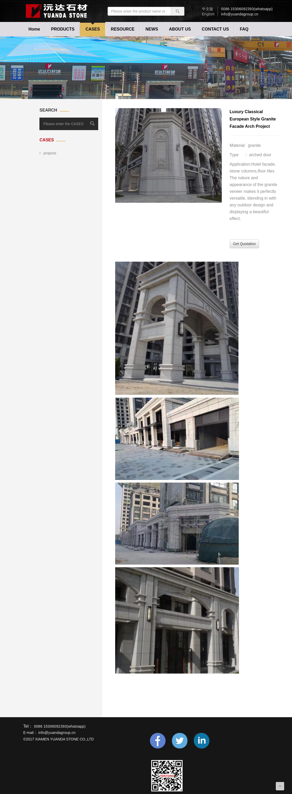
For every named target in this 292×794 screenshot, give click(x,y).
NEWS (151, 29)
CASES (92, 29)
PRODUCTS (62, 29)
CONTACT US (215, 29)
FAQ (244, 29)
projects (47, 153)
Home (34, 29)
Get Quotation (244, 244)
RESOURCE (123, 29)
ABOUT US (180, 29)
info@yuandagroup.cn (239, 14)
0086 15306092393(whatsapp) (247, 9)
